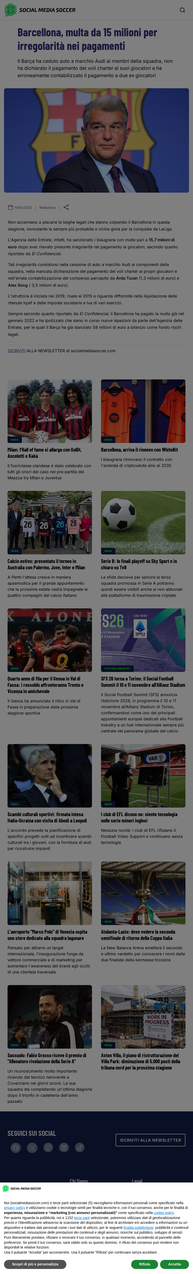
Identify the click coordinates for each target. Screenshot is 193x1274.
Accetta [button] (174, 1264)
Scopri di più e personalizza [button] (35, 1264)
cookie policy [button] (164, 1213)
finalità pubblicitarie (138, 1228)
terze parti (82, 1218)
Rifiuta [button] (144, 1264)
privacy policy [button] (14, 1208)
